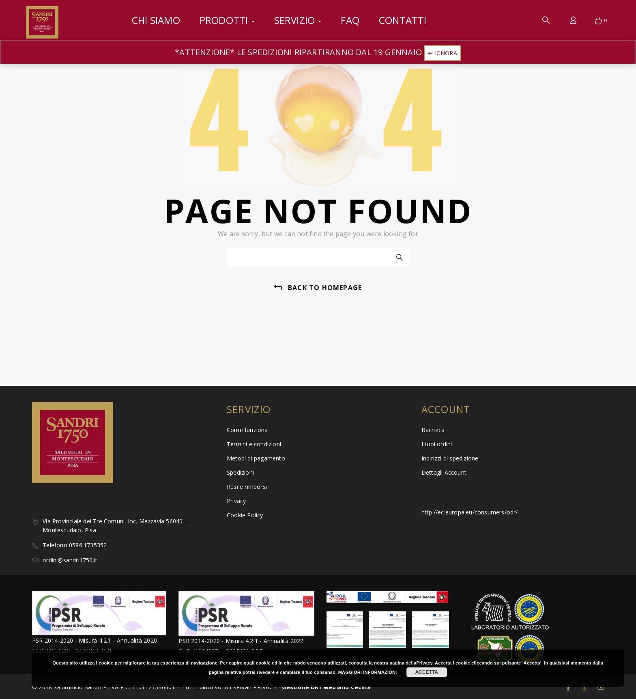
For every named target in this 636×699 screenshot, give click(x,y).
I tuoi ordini (436, 444)
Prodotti (227, 20)
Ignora (446, 53)
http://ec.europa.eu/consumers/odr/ (469, 512)
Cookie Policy (245, 515)
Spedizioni (240, 472)
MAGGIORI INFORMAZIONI (367, 672)
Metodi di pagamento (256, 458)
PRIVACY (265, 687)
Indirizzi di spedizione (450, 458)
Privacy (236, 501)
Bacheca (433, 430)
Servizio (298, 20)
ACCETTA (426, 672)
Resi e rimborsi (247, 486)
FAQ (350, 20)
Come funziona (247, 430)
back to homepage (325, 287)
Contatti (403, 20)
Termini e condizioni (254, 444)
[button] (598, 21)
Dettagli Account (443, 472)
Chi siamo (156, 20)
